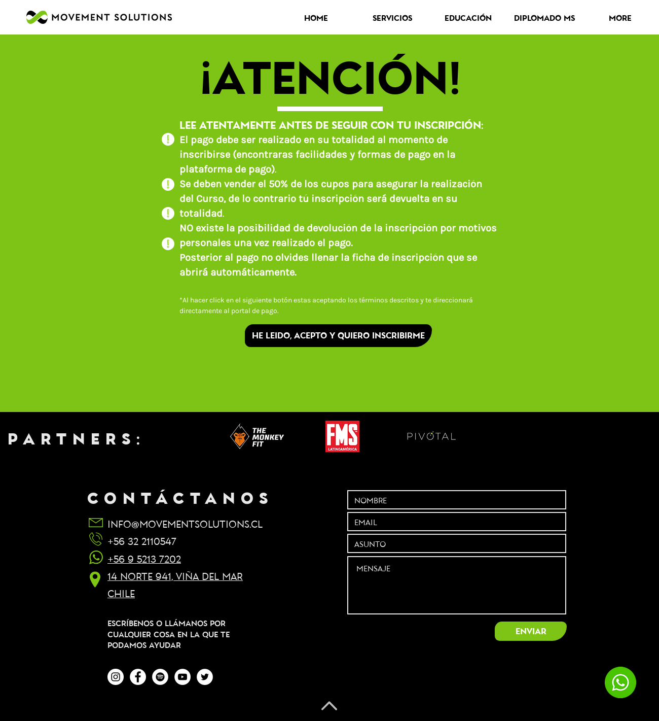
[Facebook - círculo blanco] (138, 677)
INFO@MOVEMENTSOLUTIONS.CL (185, 524)
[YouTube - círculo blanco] (182, 677)
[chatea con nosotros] (620, 682)
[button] (392, 17)
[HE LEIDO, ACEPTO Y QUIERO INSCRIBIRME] (338, 335)
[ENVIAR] (531, 631)
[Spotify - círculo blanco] (160, 677)
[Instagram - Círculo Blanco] (115, 677)
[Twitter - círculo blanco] (205, 677)
